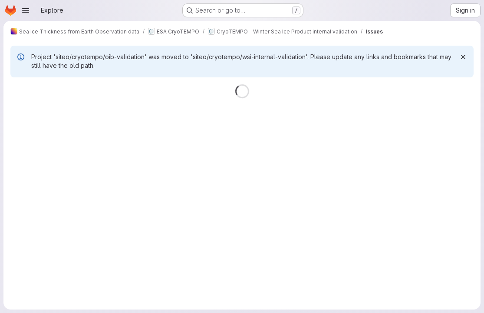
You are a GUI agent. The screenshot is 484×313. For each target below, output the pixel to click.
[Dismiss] (463, 57)
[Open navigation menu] (26, 10)
